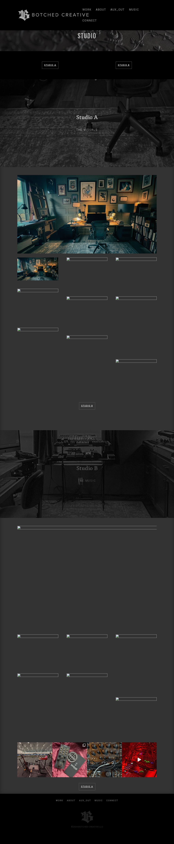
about (101, 10)
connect (89, 20)
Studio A (50, 65)
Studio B (124, 65)
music (134, 10)
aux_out (117, 10)
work (86, 10)
